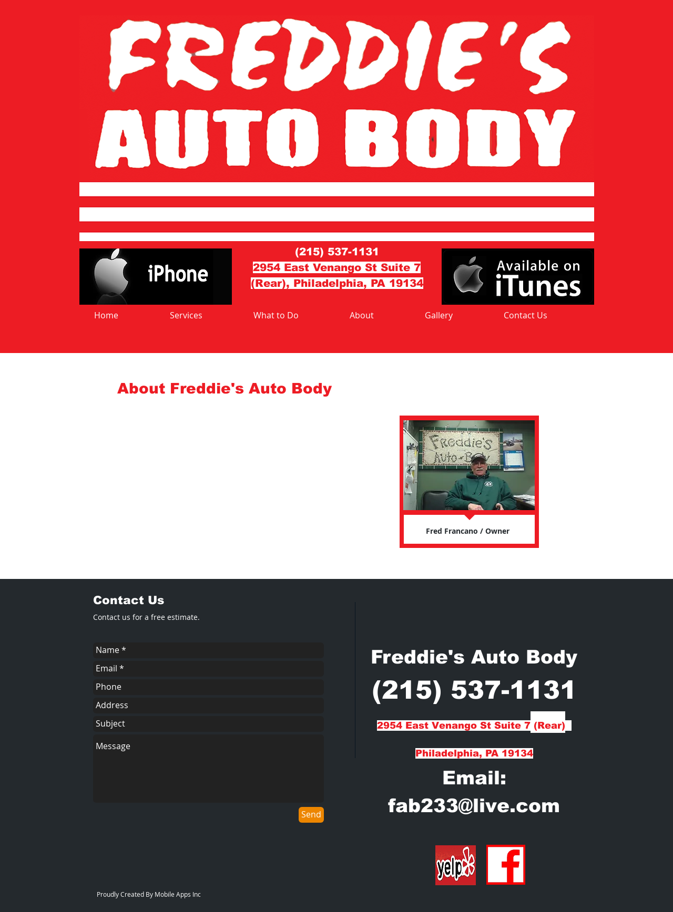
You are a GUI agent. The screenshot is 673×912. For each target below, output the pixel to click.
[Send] (311, 815)
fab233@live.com (474, 805)
